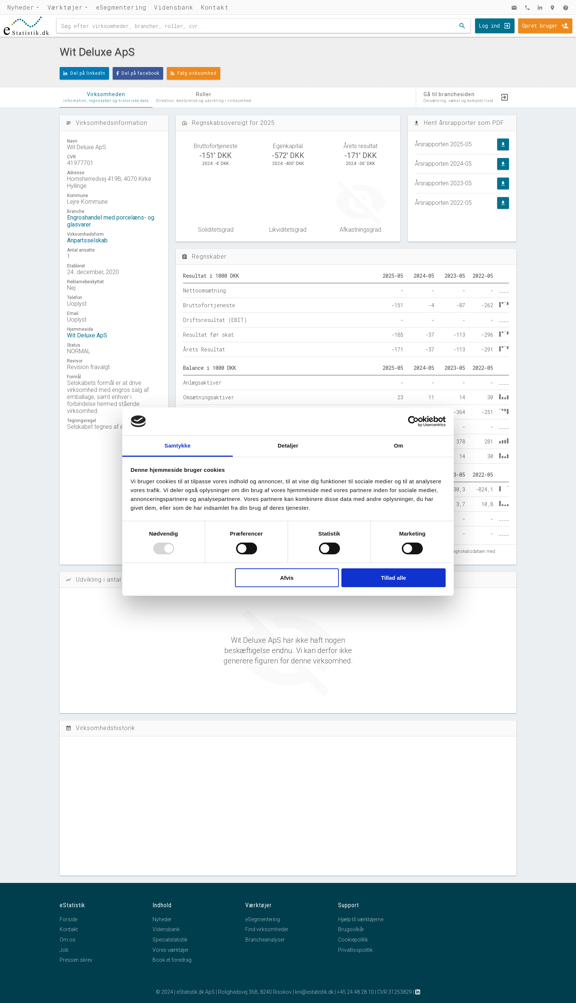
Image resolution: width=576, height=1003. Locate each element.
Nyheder (20, 7)
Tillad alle (393, 578)
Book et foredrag (172, 960)
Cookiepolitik (353, 940)
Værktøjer (65, 7)
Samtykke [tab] (178, 445)
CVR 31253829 (394, 992)
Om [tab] (398, 445)
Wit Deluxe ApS (87, 335)
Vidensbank (173, 7)
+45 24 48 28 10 (355, 992)
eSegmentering (121, 7)
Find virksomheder (266, 929)
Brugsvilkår (351, 929)
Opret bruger (540, 25)
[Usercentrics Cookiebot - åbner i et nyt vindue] (413, 421)
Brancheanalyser (265, 940)
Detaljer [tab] (288, 445)
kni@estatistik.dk (314, 992)
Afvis (287, 578)
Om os (67, 940)
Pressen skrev (76, 960)
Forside (68, 919)
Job (64, 950)
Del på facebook (138, 73)
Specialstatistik (169, 940)
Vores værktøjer (170, 950)
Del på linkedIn (84, 73)
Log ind (489, 25)
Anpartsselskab (87, 240)
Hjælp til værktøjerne (360, 919)
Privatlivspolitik (355, 950)
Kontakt (215, 7)
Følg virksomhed (194, 73)
